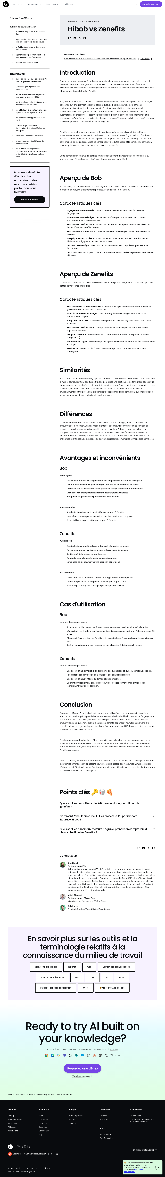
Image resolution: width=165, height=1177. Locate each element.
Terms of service (15, 1168)
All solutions (13, 1131)
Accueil (11, 1095)
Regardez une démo (151, 4)
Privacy (47, 1168)
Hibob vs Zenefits (64, 1095)
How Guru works (15, 1119)
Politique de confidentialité (133, 1170)
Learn (41, 1116)
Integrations (13, 1123)
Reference (43, 1123)
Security (72, 1123)
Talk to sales (135, 1116)
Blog (40, 1134)
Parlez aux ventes (29, 199)
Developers (43, 1127)
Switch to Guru (106, 1134)
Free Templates (106, 1138)
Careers (103, 1116)
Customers (43, 1119)
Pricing (11, 1116)
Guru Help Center (76, 1116)
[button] (17, 4)
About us (104, 1119)
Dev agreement (33, 1168)
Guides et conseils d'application (41, 1095)
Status (72, 1119)
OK (158, 1167)
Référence (20, 1095)
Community (43, 1131)
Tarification (68, 4)
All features (12, 1127)
